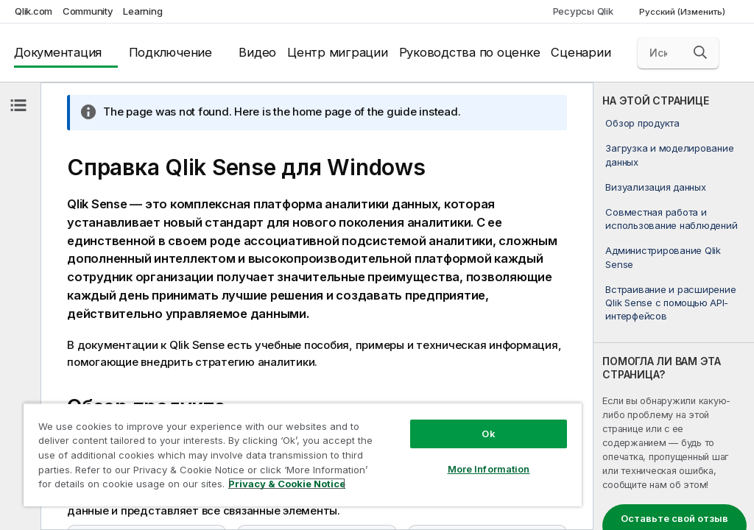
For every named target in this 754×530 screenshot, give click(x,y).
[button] (700, 52)
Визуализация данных (655, 187)
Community (88, 11)
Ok (488, 433)
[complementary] (673, 306)
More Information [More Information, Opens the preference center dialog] (489, 469)
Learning (142, 11)
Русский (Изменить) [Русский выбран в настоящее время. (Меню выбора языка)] (683, 12)
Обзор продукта (642, 123)
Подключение (170, 52)
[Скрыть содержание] (18, 105)
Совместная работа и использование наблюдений (671, 218)
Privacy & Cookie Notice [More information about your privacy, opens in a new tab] (286, 484)
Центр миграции (337, 52)
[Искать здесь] (678, 53)
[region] (303, 454)
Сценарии (580, 52)
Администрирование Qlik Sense (663, 256)
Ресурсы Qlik (583, 11)
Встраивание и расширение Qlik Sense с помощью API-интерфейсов (670, 302)
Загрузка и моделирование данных (669, 154)
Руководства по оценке (469, 52)
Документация (58, 52)
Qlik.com (33, 11)
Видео (257, 52)
